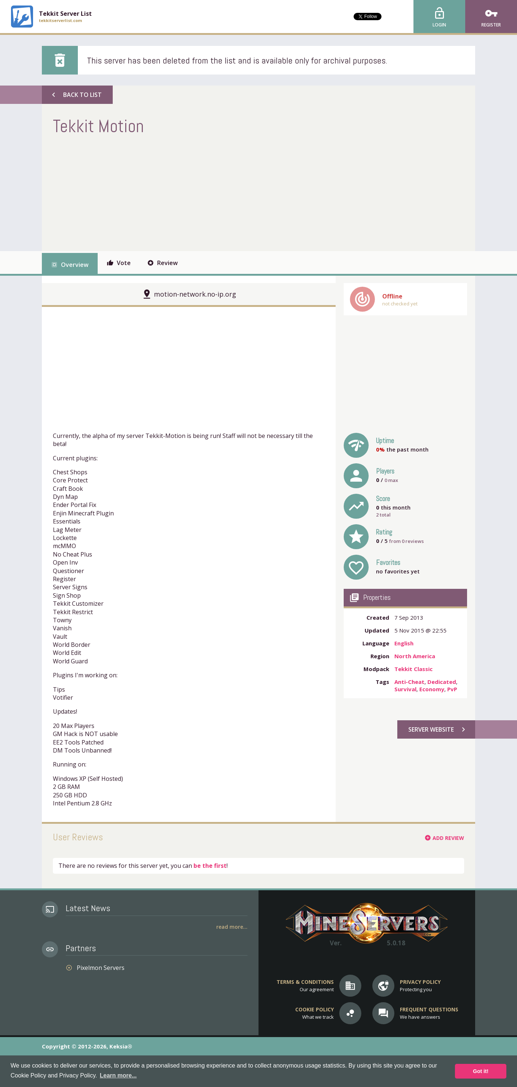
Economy (431, 689)
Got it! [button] (480, 1071)
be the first (210, 866)
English (403, 643)
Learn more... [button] (118, 1075)
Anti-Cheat (409, 681)
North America (414, 656)
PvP (452, 689)
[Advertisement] (186, 192)
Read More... (231, 926)
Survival (405, 689)
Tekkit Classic (413, 669)
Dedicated (441, 681)
